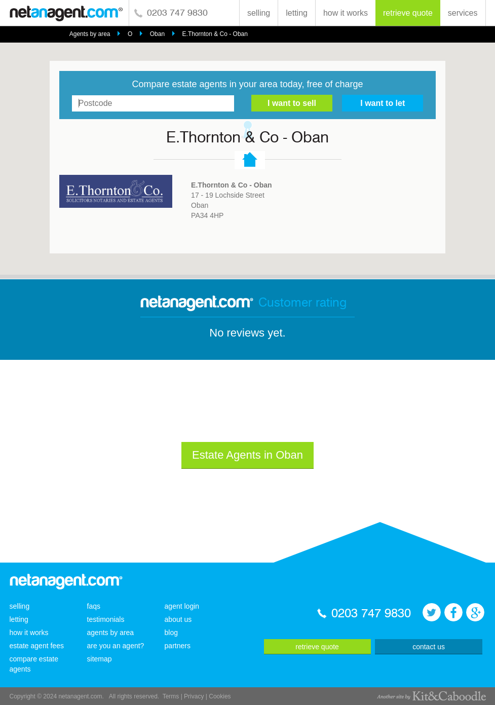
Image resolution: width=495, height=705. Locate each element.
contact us (428, 647)
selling (258, 13)
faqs (93, 606)
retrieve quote (408, 13)
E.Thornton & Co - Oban (215, 34)
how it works (345, 13)
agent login (182, 606)
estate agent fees (37, 646)
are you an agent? (115, 646)
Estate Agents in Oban (247, 455)
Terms (171, 696)
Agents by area (89, 34)
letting (297, 13)
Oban (157, 34)
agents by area (110, 632)
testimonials (106, 619)
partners (178, 646)
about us (178, 619)
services (463, 13)
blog (171, 632)
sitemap (99, 659)
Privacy (194, 696)
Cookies (220, 696)
